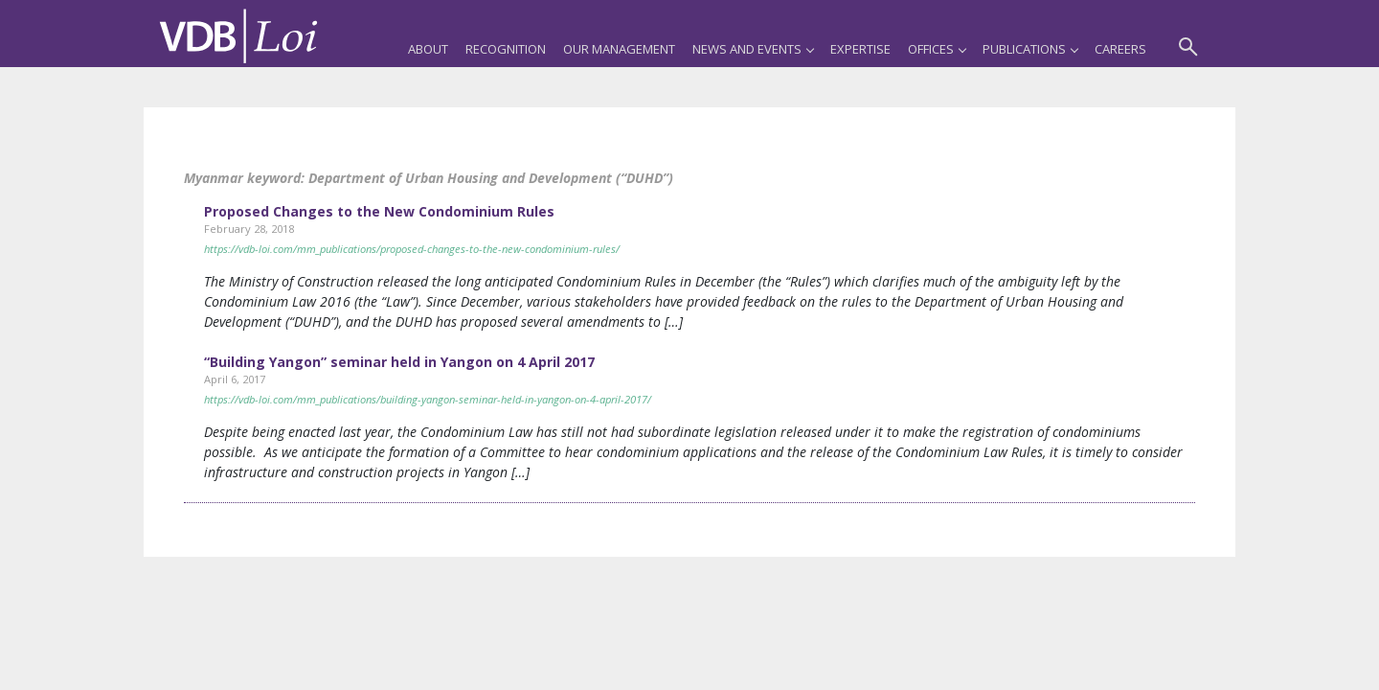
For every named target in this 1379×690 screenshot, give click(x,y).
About (428, 49)
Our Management (619, 49)
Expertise (860, 49)
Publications (1030, 49)
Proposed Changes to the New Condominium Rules (379, 211)
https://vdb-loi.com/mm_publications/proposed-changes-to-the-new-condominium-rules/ (412, 249)
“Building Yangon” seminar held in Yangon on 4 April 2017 (399, 362)
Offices (936, 49)
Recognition (505, 49)
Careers (1120, 49)
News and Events (752, 49)
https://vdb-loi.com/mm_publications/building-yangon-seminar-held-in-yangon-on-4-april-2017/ (427, 399)
